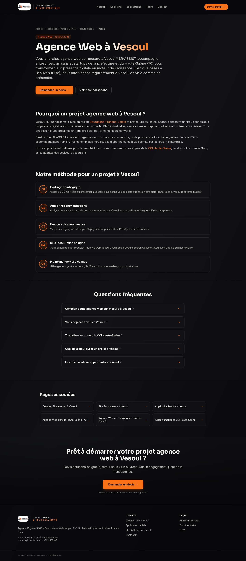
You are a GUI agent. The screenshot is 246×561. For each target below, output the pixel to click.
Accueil (101, 6)
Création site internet (137, 520)
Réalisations (133, 6)
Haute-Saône (87, 29)
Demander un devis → (54, 90)
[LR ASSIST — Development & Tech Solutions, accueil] (39, 7)
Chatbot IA (131, 534)
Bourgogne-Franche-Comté (61, 29)
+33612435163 (49, 540)
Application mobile (136, 525)
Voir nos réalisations (93, 90)
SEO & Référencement (138, 530)
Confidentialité (188, 525)
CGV (182, 530)
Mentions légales (189, 520)
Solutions (116, 6)
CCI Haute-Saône (159, 148)
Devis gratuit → (216, 6)
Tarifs (149, 6)
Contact (162, 6)
